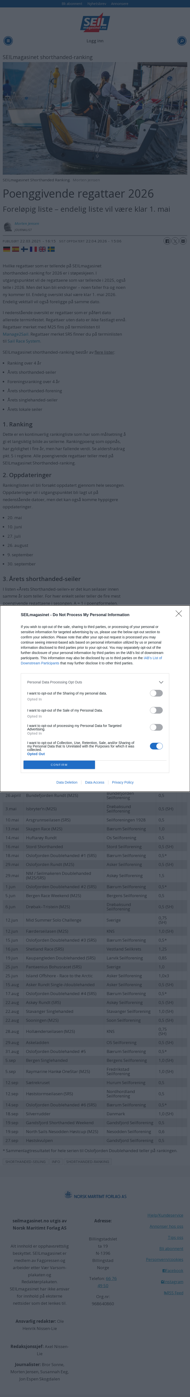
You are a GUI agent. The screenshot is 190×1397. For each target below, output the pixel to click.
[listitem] (95, 682)
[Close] (180, 615)
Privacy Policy (123, 782)
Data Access (94, 782)
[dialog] (95, 698)
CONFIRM (59, 765)
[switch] (156, 693)
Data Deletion (66, 782)
